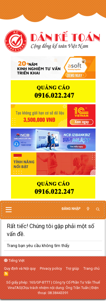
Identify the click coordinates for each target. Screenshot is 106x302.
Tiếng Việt (14, 260)
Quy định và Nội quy (20, 268)
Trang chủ (91, 268)
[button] (8, 210)
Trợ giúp (72, 268)
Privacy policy (51, 268)
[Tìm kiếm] (98, 209)
